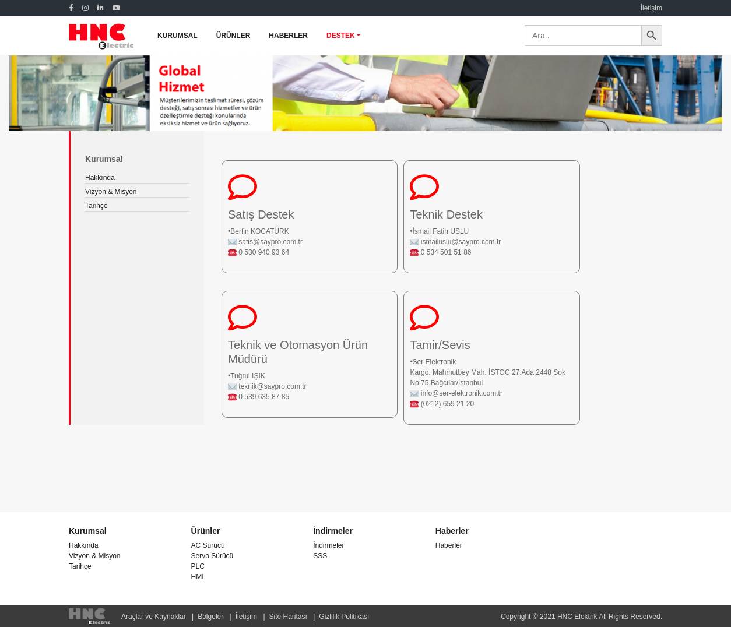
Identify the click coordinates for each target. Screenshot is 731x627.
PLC (198, 566)
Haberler (448, 545)
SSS (320, 556)
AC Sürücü (208, 545)
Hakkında (100, 178)
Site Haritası (288, 616)
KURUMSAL (177, 35)
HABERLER (288, 35)
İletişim (651, 8)
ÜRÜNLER (233, 35)
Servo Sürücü (212, 556)
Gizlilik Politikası (344, 616)
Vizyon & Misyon (110, 192)
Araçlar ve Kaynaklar (153, 616)
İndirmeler (328, 545)
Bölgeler (210, 616)
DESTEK (340, 35)
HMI (197, 577)
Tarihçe (96, 206)
